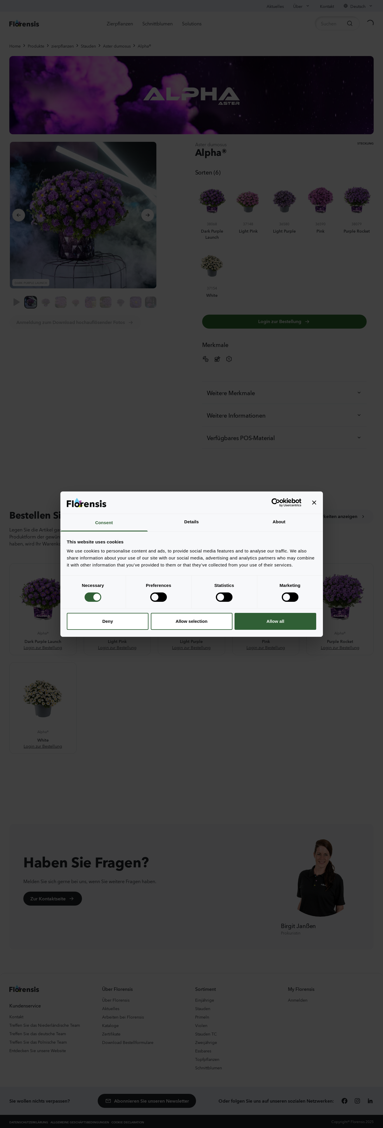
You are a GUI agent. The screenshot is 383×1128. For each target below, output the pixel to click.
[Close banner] (314, 503)
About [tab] (279, 521)
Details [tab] (191, 521)
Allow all (275, 621)
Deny (107, 621)
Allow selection (191, 621)
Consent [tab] (104, 522)
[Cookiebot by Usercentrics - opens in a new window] (275, 502)
